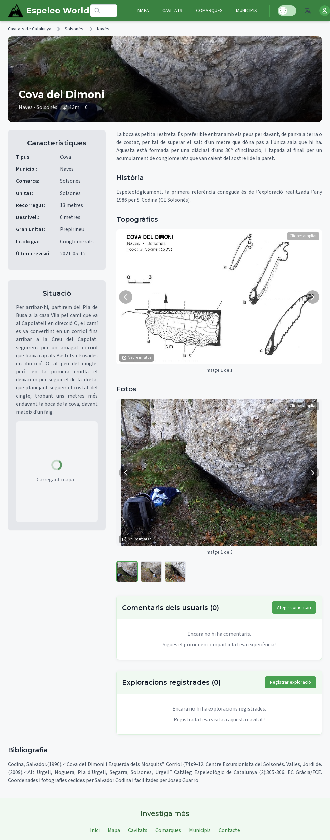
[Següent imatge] (312, 297)
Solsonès (74, 28)
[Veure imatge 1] (127, 571)
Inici (95, 830)
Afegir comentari (294, 607)
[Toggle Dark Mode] (287, 10)
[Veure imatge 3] (175, 571)
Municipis (246, 10)
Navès (103, 28)
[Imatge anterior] (125, 297)
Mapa (143, 10)
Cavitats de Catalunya (29, 28)
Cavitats (172, 10)
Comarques (209, 10)
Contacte (229, 830)
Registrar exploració (290, 682)
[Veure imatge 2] (151, 571)
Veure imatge (136, 357)
